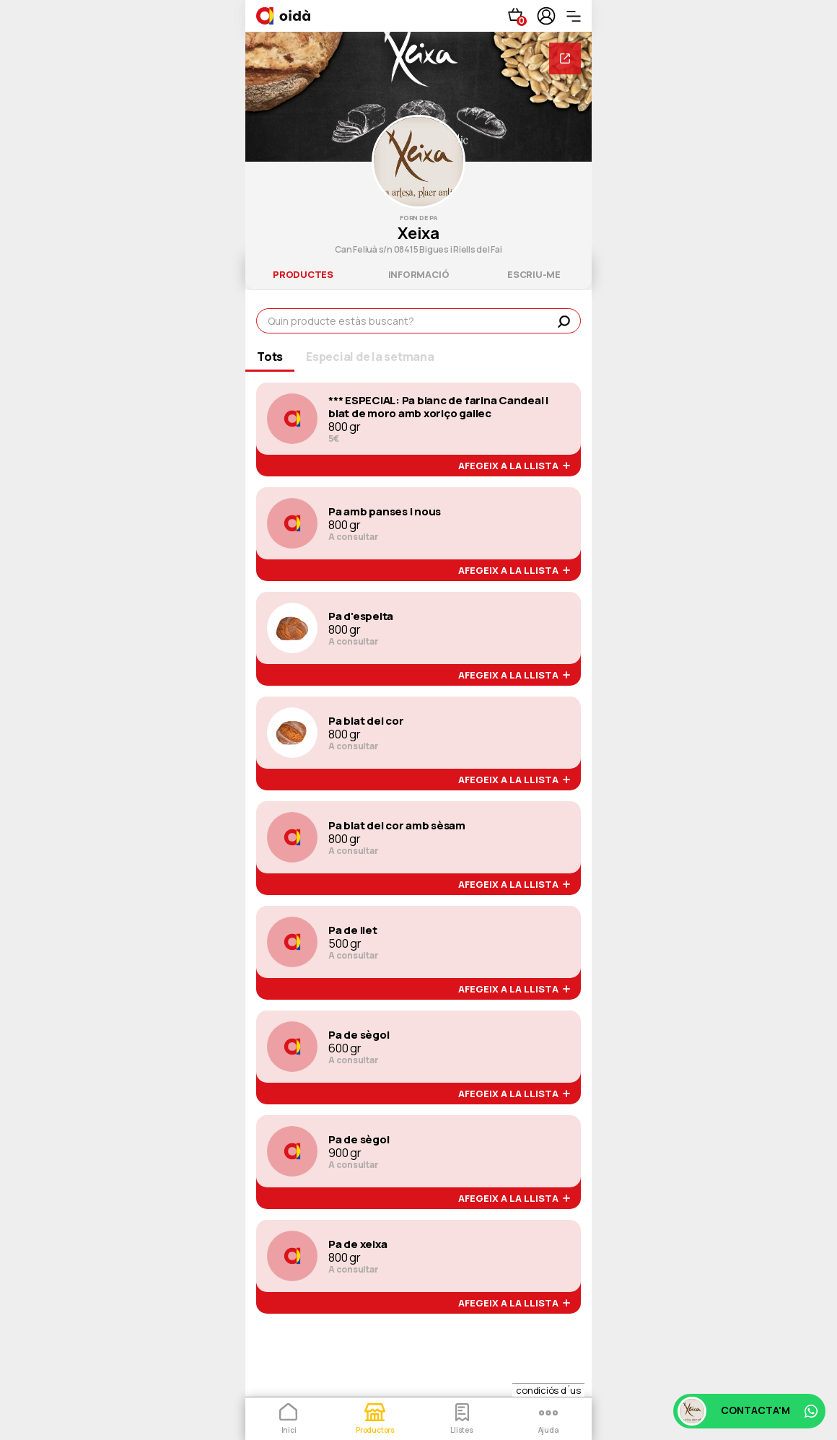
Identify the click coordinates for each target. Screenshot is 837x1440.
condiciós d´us (548, 1390)
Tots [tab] (270, 357)
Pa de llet (352, 930)
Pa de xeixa (357, 1244)
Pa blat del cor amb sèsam (396, 825)
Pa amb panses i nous (384, 511)
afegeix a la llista (514, 466)
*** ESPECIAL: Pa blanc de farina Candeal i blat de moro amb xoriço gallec (438, 407)
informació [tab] (419, 274)
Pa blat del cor (365, 721)
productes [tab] (303, 274)
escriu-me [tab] (534, 274)
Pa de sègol (358, 1035)
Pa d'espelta (360, 616)
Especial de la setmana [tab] (370, 357)
